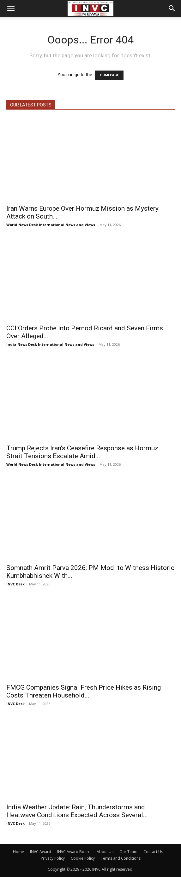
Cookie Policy (83, 858)
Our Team (128, 851)
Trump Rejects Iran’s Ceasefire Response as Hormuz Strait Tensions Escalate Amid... (82, 452)
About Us (105, 851)
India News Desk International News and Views (50, 344)
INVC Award (40, 851)
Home (18, 851)
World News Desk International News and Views (50, 224)
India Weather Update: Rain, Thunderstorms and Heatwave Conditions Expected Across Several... (77, 811)
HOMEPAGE (109, 75)
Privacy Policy (53, 858)
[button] (11, 8)
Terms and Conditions (121, 858)
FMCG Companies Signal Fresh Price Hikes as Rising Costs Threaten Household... (83, 691)
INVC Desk (15, 584)
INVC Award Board (74, 851)
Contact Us (153, 851)
